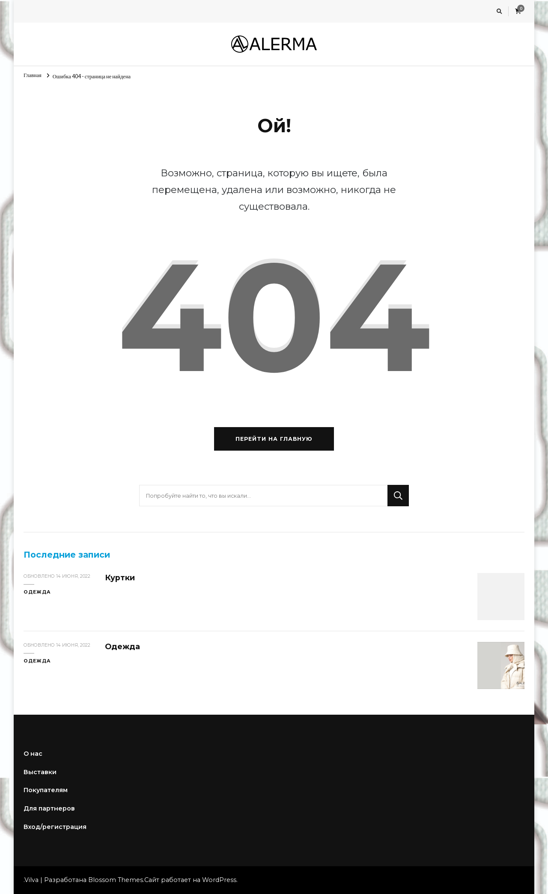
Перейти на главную (274, 439)
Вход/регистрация (55, 827)
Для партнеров (49, 808)
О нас (33, 753)
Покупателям (46, 790)
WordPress (219, 880)
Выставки (40, 772)
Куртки (120, 577)
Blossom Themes (115, 880)
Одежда (37, 592)
